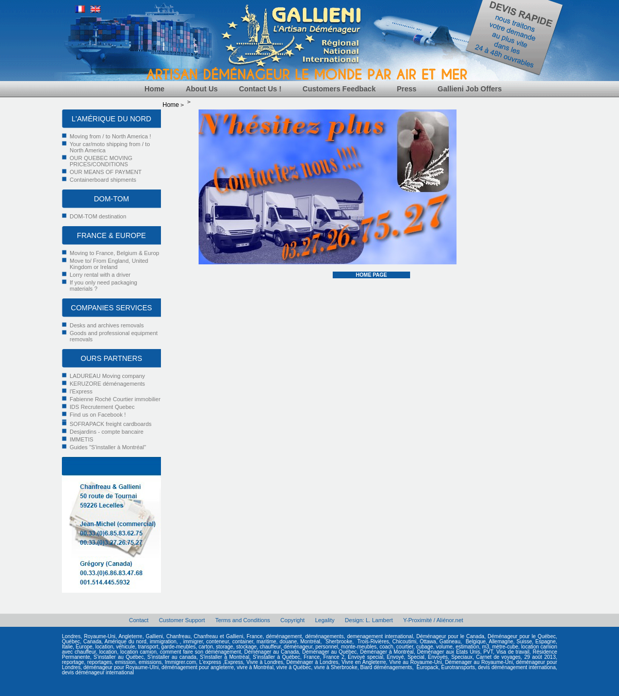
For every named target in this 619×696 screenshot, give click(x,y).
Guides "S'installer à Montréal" (108, 447)
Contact (139, 620)
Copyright (293, 620)
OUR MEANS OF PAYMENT (106, 172)
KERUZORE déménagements (107, 384)
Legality (325, 620)
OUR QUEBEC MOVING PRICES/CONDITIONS (101, 161)
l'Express (81, 391)
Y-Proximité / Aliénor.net (433, 620)
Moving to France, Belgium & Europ (114, 253)
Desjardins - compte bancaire (106, 432)
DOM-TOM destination (98, 216)
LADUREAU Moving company (107, 376)
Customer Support (182, 620)
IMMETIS (81, 439)
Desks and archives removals (107, 325)
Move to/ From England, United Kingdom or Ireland (109, 264)
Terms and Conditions (242, 620)
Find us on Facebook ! (98, 415)
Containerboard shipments (103, 180)
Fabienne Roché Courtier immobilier (115, 399)
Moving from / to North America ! (110, 136)
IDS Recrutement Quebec (102, 407)
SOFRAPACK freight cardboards (111, 424)
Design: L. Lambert (369, 620)
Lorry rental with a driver (100, 275)
